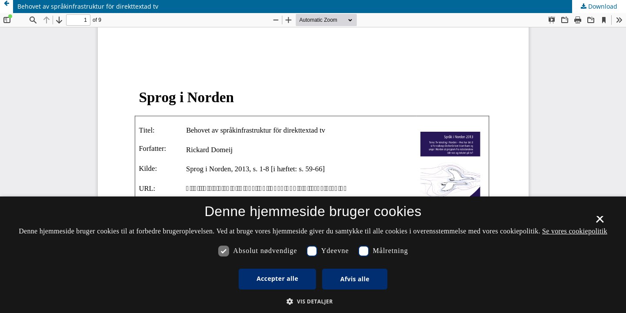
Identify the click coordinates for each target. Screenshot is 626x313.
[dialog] (313, 254)
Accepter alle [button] (277, 278)
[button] (313, 301)
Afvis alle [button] (355, 279)
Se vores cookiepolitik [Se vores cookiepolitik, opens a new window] (574, 231)
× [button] (600, 222)
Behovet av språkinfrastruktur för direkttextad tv (87, 6)
